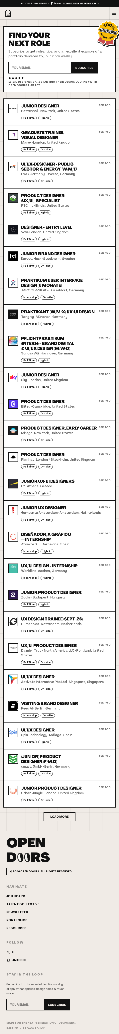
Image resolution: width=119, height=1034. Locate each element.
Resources (16, 928)
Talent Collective (22, 904)
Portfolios (17, 920)
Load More (59, 817)
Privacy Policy (34, 1028)
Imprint (12, 1028)
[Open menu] (114, 13)
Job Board (15, 896)
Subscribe (84, 68)
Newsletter (17, 912)
